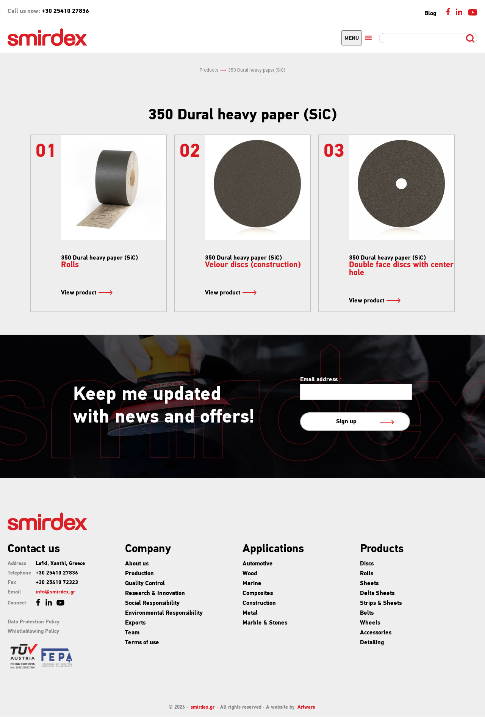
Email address (321, 380)
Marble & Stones (264, 623)
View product (86, 293)
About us (137, 564)
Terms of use (142, 643)
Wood (249, 574)
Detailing (372, 643)
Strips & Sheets (381, 603)
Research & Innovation (155, 593)
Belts (367, 613)
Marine (251, 584)
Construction (259, 603)
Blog (430, 14)
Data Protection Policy (33, 622)
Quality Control (145, 584)
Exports (135, 623)
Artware (306, 707)
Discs (367, 564)
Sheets (369, 584)
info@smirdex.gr (55, 592)
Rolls (366, 574)
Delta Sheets (377, 593)
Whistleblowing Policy (33, 631)
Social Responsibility (152, 603)
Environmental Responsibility (164, 613)
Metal (250, 613)
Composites (257, 593)
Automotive (257, 564)
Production (139, 574)
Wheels (370, 623)
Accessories (375, 633)
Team (132, 633)
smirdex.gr (202, 707)
